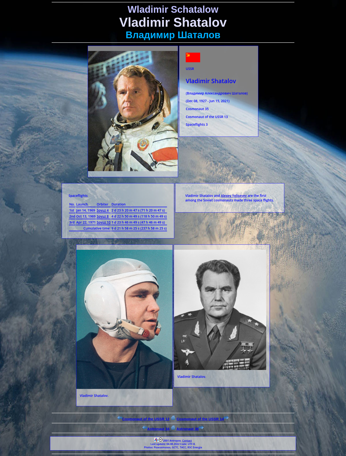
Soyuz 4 (103, 210)
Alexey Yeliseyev (234, 195)
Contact (187, 440)
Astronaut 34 (156, 429)
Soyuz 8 (103, 216)
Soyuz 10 (104, 222)
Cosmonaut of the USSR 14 (203, 419)
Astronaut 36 (190, 429)
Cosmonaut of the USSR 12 (143, 419)
